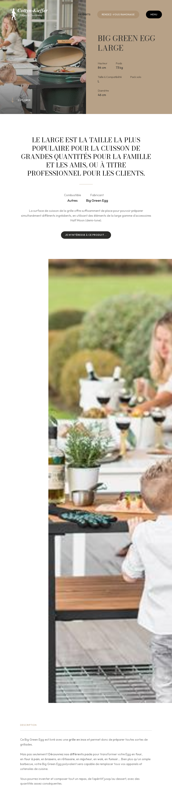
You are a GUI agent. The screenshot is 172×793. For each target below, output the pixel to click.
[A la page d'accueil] (29, 14)
